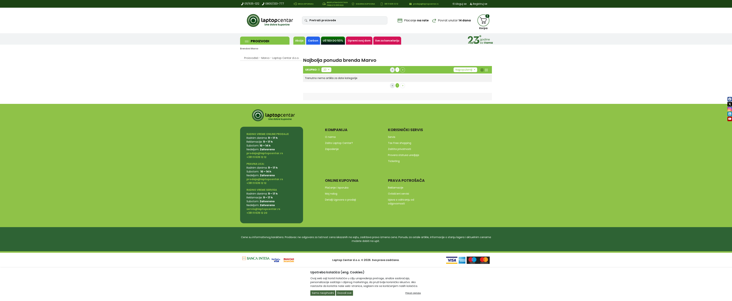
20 (325, 70)
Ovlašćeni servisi (398, 193)
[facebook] (729, 99)
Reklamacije (395, 187)
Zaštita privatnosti (399, 149)
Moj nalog (331, 193)
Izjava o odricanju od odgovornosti (401, 201)
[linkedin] (729, 114)
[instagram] (729, 109)
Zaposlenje (332, 149)
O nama (330, 137)
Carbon (313, 40)
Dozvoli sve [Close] (344, 293)
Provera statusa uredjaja (403, 155)
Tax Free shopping (399, 143)
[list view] (481, 70)
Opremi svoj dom (359, 40)
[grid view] (486, 70)
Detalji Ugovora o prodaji (340, 200)
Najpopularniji (464, 70)
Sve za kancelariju (387, 40)
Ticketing (394, 161)
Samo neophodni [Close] (323, 293)
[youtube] (729, 119)
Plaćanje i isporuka (336, 187)
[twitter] (729, 104)
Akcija (299, 40)
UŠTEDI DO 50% (333, 40)
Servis (391, 137)
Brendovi (245, 48)
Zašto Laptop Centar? (339, 143)
